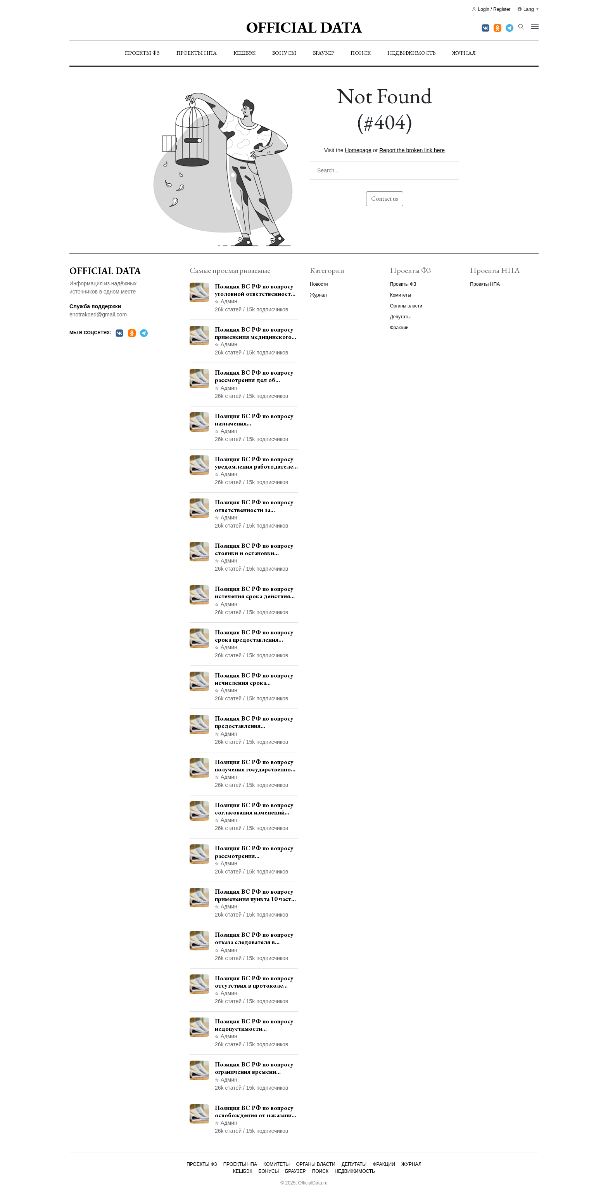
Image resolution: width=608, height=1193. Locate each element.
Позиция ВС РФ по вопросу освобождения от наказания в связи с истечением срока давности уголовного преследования (255, 1111)
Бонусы (284, 52)
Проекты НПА (196, 52)
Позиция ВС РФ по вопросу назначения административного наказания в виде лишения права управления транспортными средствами (254, 419)
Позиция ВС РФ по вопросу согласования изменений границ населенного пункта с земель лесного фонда (255, 808)
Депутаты (400, 317)
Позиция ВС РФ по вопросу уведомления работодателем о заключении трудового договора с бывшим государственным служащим (256, 462)
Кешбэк (244, 52)
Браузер (323, 52)
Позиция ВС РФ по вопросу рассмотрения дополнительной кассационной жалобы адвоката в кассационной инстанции (254, 851)
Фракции (399, 327)
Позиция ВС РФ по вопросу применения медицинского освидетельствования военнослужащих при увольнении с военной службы (254, 333)
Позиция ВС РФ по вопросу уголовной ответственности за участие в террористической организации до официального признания (254, 290)
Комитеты (400, 295)
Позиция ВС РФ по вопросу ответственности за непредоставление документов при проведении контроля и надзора (255, 505)
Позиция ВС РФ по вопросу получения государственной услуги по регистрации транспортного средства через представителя (254, 765)
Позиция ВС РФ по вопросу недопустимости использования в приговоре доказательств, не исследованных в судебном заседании (254, 1025)
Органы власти (406, 306)
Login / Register (491, 9)
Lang (526, 9)
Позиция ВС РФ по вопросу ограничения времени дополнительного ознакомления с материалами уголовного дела (256, 1068)
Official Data (304, 27)
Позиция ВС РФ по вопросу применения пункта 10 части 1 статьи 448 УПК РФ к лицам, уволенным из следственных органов (255, 895)
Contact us (384, 198)
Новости (319, 284)
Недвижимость (411, 52)
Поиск (361, 52)
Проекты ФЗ (142, 52)
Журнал (464, 52)
